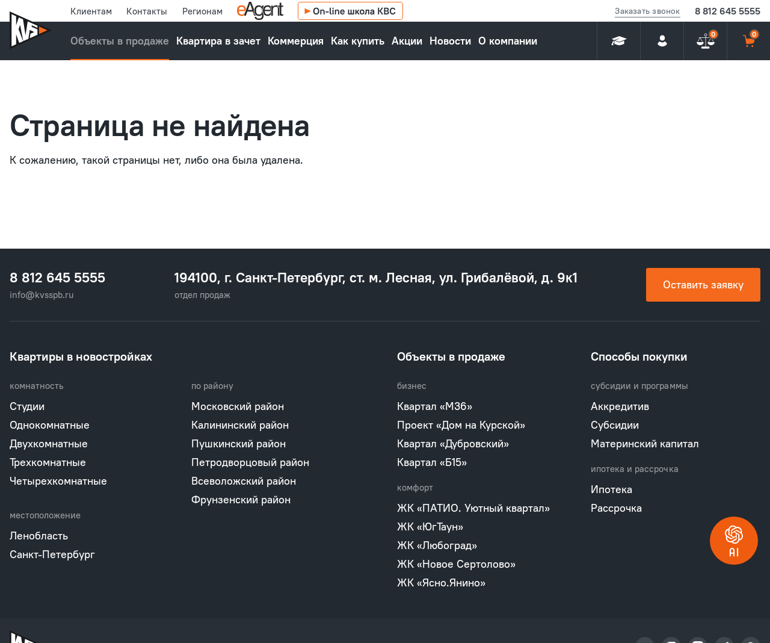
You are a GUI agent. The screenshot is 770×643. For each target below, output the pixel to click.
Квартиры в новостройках (81, 356)
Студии (27, 406)
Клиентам (91, 11)
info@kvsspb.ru (41, 294)
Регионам (202, 11)
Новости (450, 41)
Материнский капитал (645, 443)
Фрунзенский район (241, 499)
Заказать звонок (647, 10)
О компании (507, 41)
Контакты (146, 11)
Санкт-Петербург (52, 554)
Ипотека (611, 489)
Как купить (357, 41)
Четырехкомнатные (58, 481)
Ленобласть (39, 535)
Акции (407, 41)
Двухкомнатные (49, 443)
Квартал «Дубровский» (453, 443)
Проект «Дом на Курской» (461, 425)
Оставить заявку (703, 284)
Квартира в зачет (218, 41)
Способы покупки (639, 356)
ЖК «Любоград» (437, 545)
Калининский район (240, 425)
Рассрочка (616, 508)
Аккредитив (620, 406)
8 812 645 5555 (727, 11)
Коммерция (296, 41)
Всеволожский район (243, 481)
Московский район (237, 406)
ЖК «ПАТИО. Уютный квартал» (473, 508)
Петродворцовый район (250, 462)
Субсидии (615, 425)
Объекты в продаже (119, 41)
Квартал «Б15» (432, 462)
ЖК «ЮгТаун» (430, 526)
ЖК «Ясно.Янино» (441, 582)
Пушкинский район (238, 443)
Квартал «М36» (434, 406)
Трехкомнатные (48, 462)
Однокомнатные (50, 425)
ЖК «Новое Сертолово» (456, 564)
